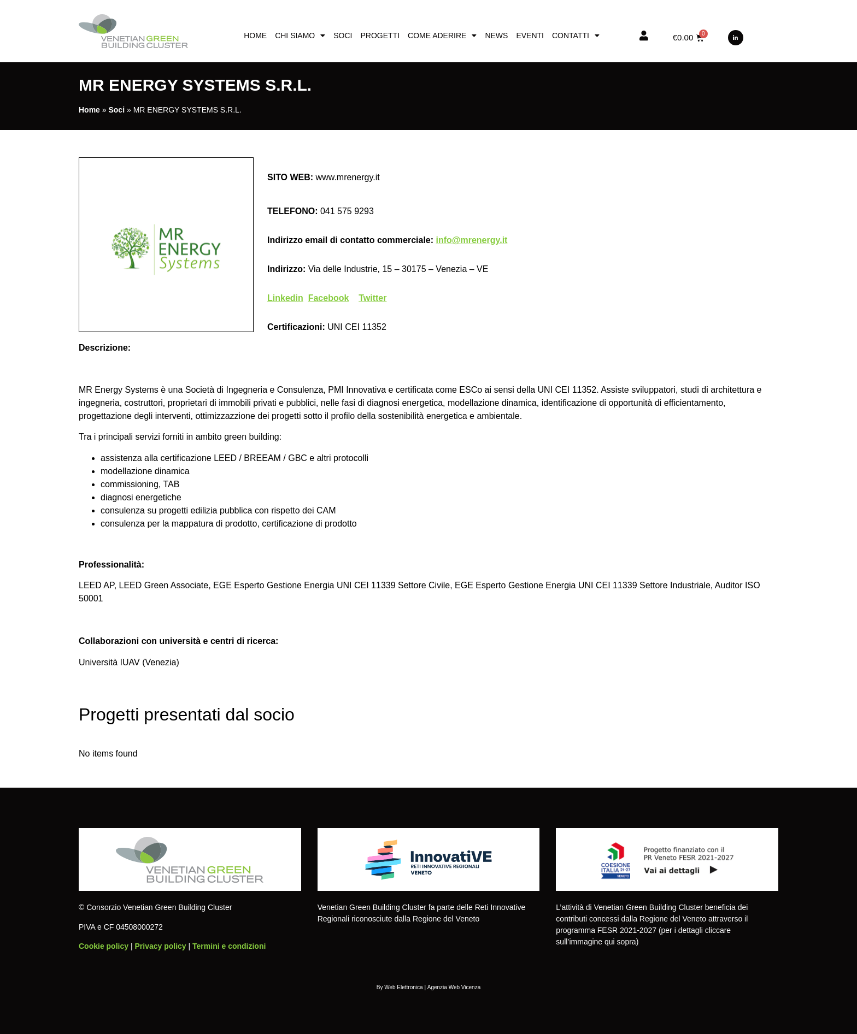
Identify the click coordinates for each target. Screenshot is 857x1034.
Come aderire (442, 35)
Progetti (380, 35)
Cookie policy (103, 946)
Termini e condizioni (229, 946)
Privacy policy (160, 946)
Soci (342, 35)
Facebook (328, 298)
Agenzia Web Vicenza (453, 987)
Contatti (576, 35)
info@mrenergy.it (472, 240)
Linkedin (285, 298)
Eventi (530, 35)
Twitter (372, 298)
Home (255, 35)
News (496, 35)
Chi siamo (300, 35)
